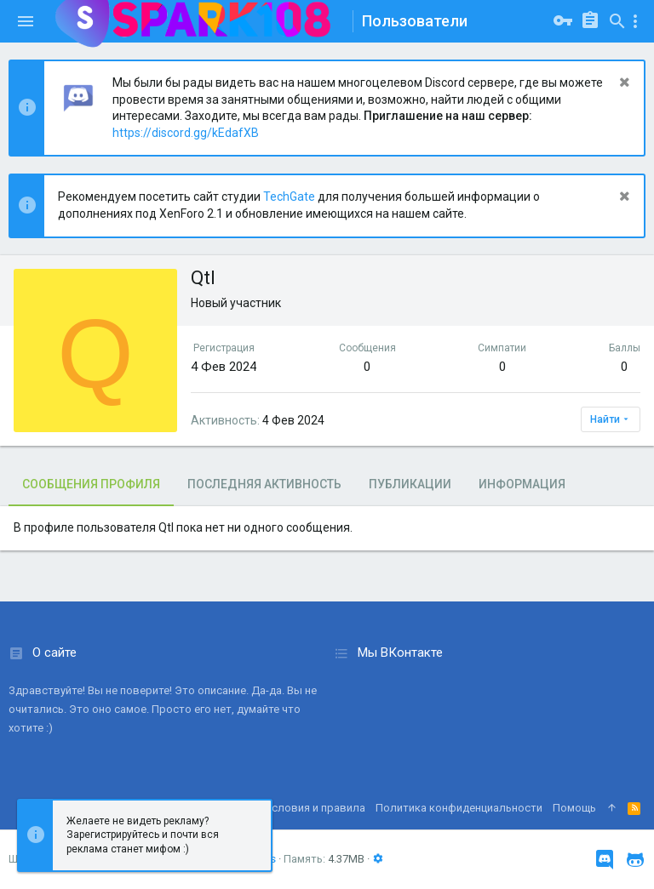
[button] (26, 21)
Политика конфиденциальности (459, 807)
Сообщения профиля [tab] (91, 484)
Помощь (574, 807)
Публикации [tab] (410, 484)
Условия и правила (315, 807)
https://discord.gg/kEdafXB (185, 133)
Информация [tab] (522, 484)
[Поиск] (617, 21)
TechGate (289, 196)
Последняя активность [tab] (264, 484)
